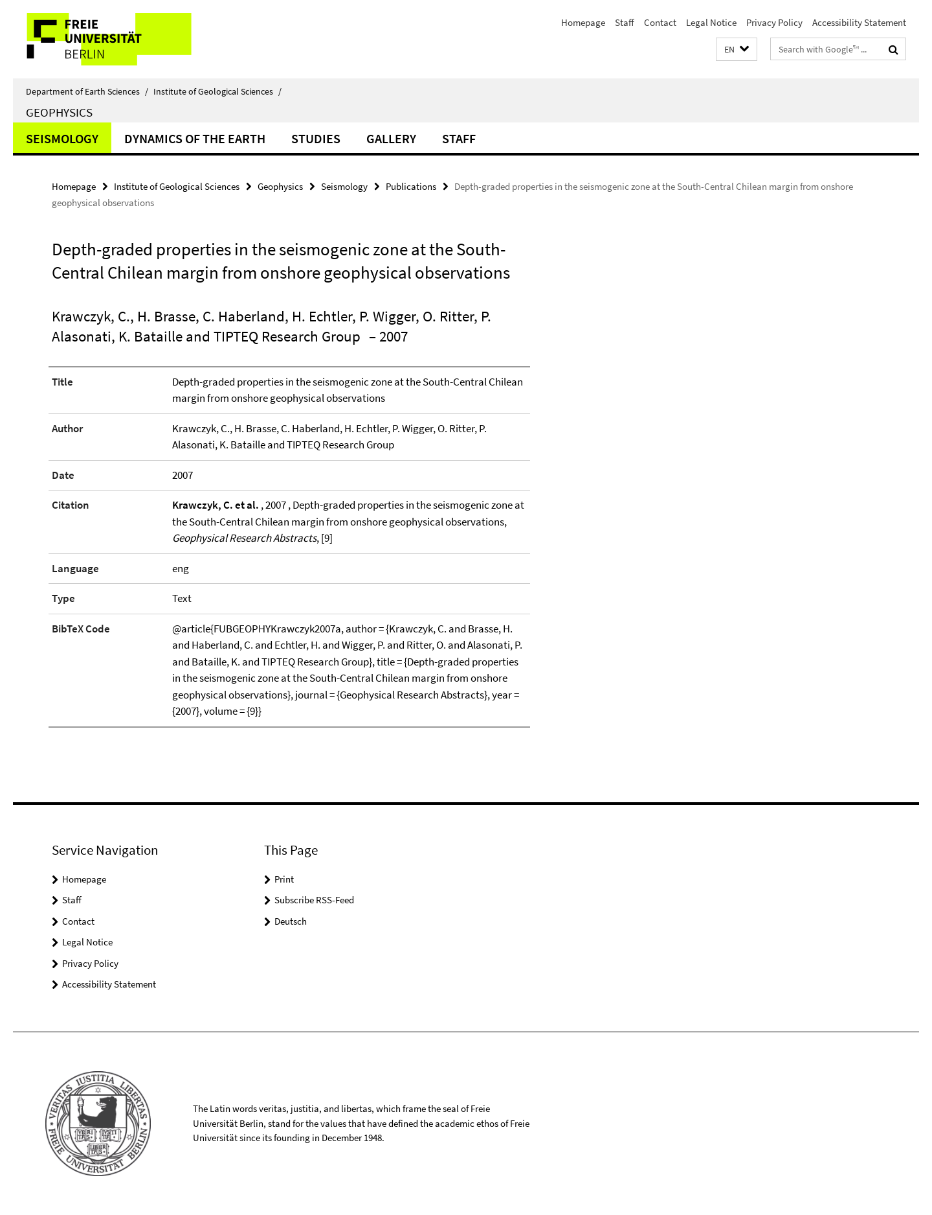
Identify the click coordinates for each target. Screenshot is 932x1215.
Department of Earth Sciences (87, 91)
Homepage (583, 22)
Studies (315, 138)
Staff (624, 22)
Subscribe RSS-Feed (314, 900)
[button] (736, 50)
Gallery (391, 138)
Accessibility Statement (859, 22)
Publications (411, 186)
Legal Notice (711, 22)
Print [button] (284, 879)
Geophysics (59, 112)
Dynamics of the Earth (194, 138)
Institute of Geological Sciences (217, 91)
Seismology (62, 138)
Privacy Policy (774, 22)
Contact (660, 22)
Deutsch (290, 921)
